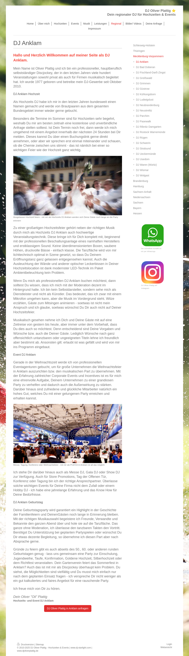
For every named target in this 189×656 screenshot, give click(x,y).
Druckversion (26, 644)
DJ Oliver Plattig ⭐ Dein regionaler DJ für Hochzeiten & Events (141, 12)
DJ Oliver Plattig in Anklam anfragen (67, 608)
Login (169, 644)
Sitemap (40, 644)
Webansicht (166, 647)
